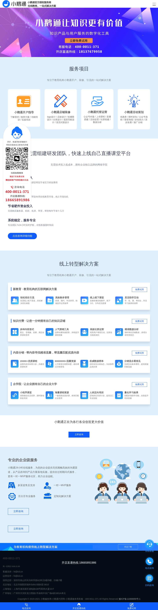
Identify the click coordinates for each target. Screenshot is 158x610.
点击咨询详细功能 (22, 236)
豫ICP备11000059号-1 (129, 599)
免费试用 (139, 289)
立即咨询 (18, 511)
